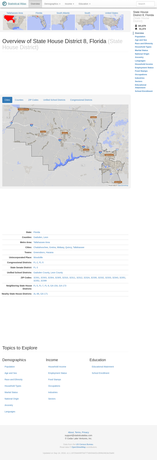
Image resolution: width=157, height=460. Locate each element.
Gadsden (37, 237)
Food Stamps (54, 379)
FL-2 (35, 262)
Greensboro (39, 252)
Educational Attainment (103, 366)
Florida (36, 232)
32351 (122, 277)
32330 (94, 277)
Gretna (52, 247)
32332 (101, 277)
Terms (78, 432)
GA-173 (62, 285)
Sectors (51, 399)
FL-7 (41, 285)
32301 (36, 277)
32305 (58, 277)
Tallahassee (78, 247)
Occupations (54, 386)
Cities (7, 100)
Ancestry (9, 405)
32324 (87, 277)
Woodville (38, 257)
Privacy (85, 432)
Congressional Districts (81, 100)
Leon (45, 237)
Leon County (57, 272)
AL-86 (36, 294)
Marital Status (11, 392)
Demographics (52, 4)
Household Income (57, 366)
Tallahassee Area (41, 242)
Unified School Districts (54, 100)
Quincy (68, 247)
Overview (35, 4)
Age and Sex (11, 373)
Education (84, 4)
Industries (52, 392)
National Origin (12, 399)
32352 (36, 280)
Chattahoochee (40, 247)
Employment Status (57, 373)
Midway (60, 247)
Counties (19, 100)
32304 (51, 277)
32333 (108, 277)
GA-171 (44, 294)
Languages (10, 411)
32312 (79, 277)
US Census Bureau (84, 444)
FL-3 (35, 267)
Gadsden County (41, 272)
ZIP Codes (33, 100)
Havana (49, 252)
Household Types (13, 386)
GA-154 (54, 285)
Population (10, 366)
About (71, 432)
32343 (115, 277)
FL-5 (41, 262)
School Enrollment (100, 373)
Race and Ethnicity (14, 379)
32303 (44, 277)
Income (69, 4)
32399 (44, 280)
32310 (65, 277)
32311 (72, 277)
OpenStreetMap (79, 447)
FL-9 (47, 285)
